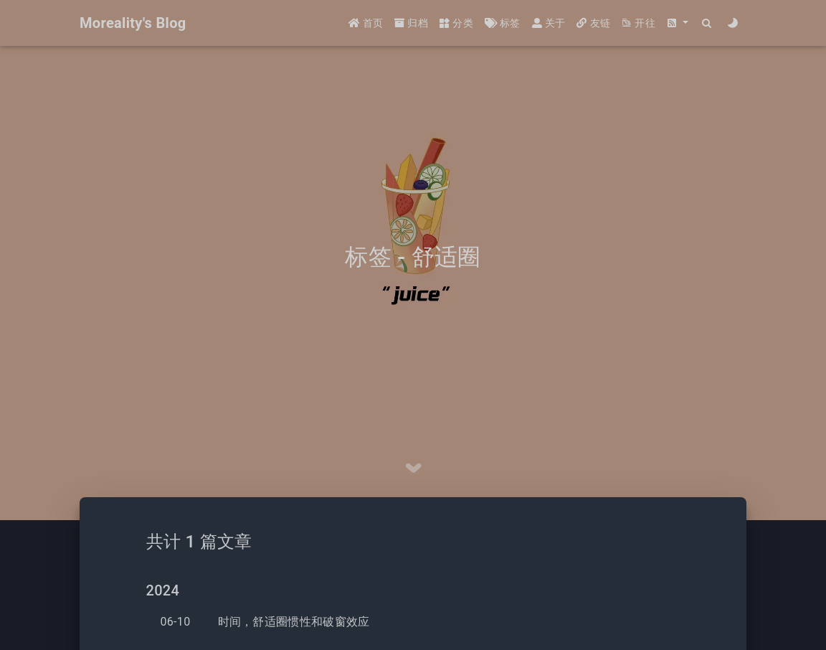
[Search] (707, 23)
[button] (677, 23)
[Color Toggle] (733, 23)
